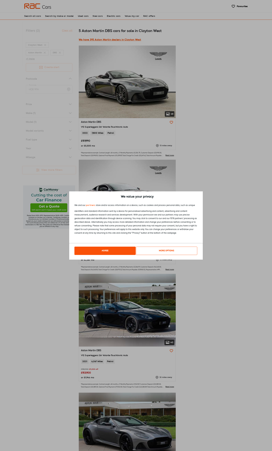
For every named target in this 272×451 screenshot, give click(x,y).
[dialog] (136, 225)
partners (90, 206)
